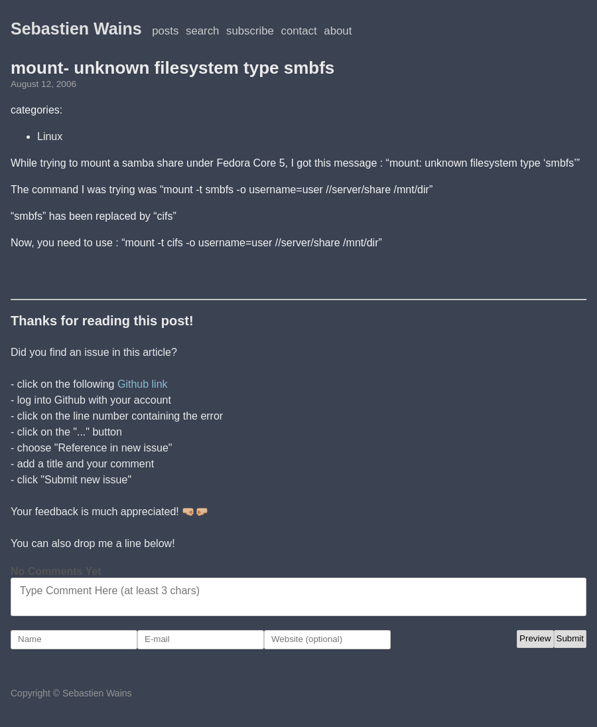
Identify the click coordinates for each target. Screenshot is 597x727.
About (338, 31)
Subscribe (250, 31)
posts (165, 31)
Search (202, 31)
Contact (299, 31)
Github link (142, 384)
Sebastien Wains (76, 28)
